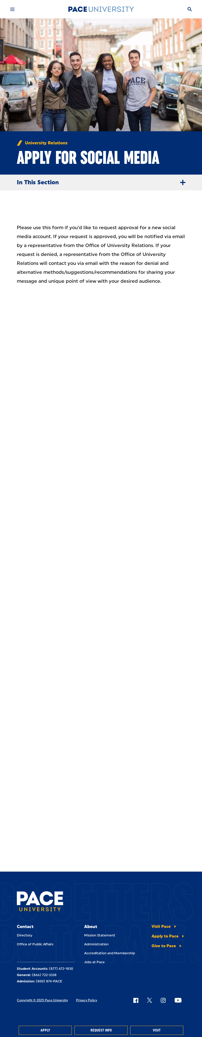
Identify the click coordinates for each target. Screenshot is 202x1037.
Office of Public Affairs (35, 944)
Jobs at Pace (94, 962)
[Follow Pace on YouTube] (178, 1000)
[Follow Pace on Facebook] (136, 1000)
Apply (45, 1030)
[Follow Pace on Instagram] (163, 1000)
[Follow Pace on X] (149, 1000)
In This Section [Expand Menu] (103, 182)
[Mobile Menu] (12, 9)
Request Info (101, 1030)
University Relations (46, 143)
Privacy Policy (86, 1000)
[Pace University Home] (101, 9)
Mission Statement (99, 935)
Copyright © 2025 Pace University (42, 1000)
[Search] (190, 9)
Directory (24, 935)
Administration (96, 944)
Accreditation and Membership (109, 953)
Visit (157, 1030)
